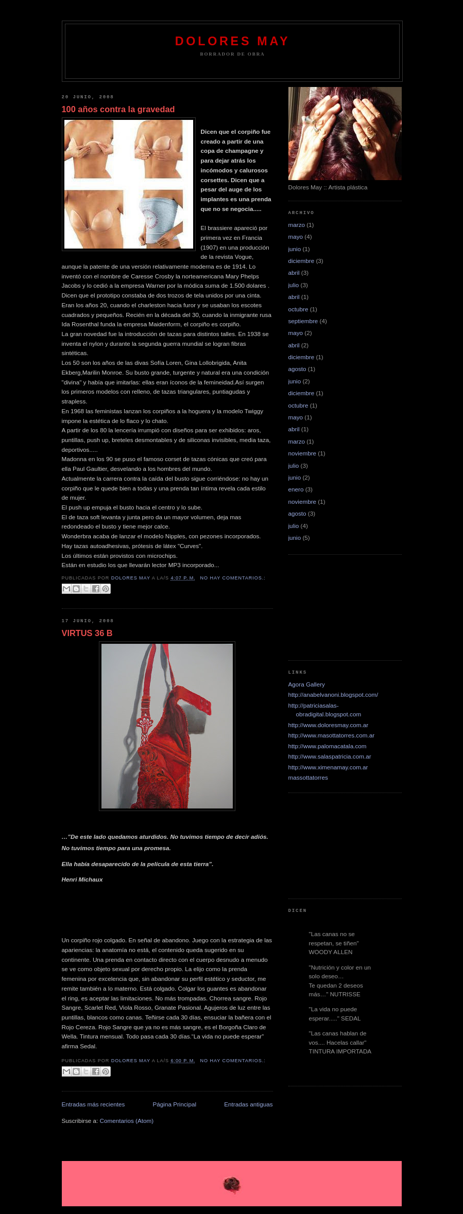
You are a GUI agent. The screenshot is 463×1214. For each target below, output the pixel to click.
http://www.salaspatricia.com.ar (329, 756)
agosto (297, 368)
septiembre (303, 321)
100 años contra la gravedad (118, 109)
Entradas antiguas (248, 1104)
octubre (298, 309)
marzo (296, 224)
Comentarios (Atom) (127, 1120)
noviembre (302, 453)
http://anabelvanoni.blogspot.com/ (333, 694)
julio (293, 284)
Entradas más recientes (93, 1104)
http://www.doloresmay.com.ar (328, 725)
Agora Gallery (306, 684)
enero (296, 489)
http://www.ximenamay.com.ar (328, 767)
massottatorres (308, 777)
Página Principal (174, 1104)
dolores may (232, 41)
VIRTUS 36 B (87, 633)
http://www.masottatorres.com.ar (331, 735)
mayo (295, 236)
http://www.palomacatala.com (327, 746)
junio (294, 248)
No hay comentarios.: (233, 577)
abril (294, 272)
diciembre (301, 260)
